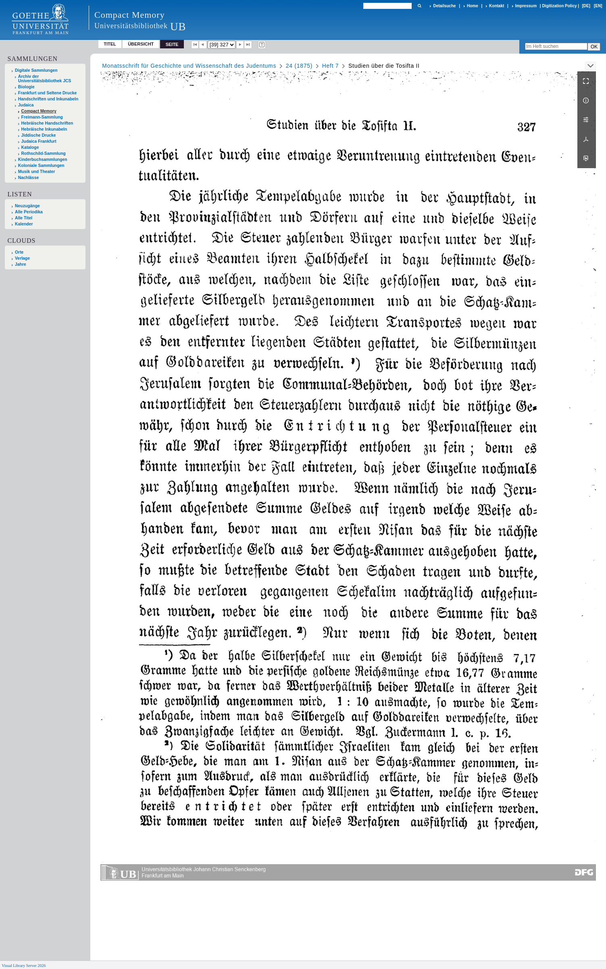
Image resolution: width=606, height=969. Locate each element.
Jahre (20, 264)
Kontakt (496, 6)
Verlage (22, 258)
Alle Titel (23, 218)
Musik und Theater (36, 171)
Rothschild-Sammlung (43, 153)
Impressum (526, 6)
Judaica (26, 105)
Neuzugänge (27, 206)
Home (472, 6)
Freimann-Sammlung (42, 117)
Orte (19, 252)
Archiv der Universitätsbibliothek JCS (44, 78)
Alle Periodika (29, 212)
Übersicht (141, 44)
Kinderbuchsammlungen (42, 159)
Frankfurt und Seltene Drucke (47, 93)
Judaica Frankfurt (38, 141)
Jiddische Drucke (38, 135)
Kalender (24, 224)
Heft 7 (330, 66)
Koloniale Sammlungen (41, 165)
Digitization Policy (559, 6)
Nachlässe (28, 177)
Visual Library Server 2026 (24, 965)
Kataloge (30, 147)
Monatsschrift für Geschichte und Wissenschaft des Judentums (189, 66)
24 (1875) (299, 66)
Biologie (26, 87)
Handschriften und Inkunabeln (48, 99)
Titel (110, 44)
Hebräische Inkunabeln (44, 129)
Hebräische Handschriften (47, 123)
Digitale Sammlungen (36, 70)
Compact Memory (38, 111)
